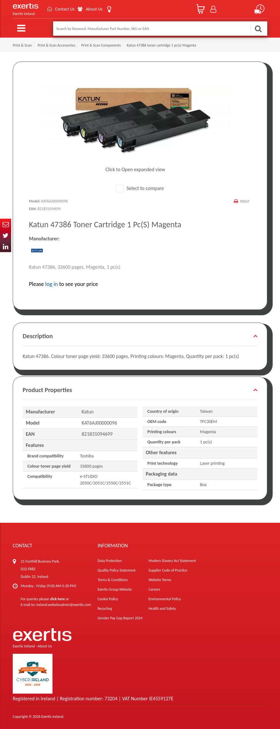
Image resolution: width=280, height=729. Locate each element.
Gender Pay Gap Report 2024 (120, 618)
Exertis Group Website (115, 589)
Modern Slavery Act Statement (172, 560)
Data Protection (110, 560)
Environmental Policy (165, 599)
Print (244, 201)
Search (258, 28)
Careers (154, 589)
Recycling (105, 608)
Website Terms (160, 580)
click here (57, 599)
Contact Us (65, 9)
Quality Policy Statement (117, 570)
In (5, 246)
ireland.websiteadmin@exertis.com (63, 604)
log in (51, 284)
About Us (94, 9)
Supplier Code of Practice (168, 570)
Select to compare (140, 188)
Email (5, 224)
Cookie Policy (108, 599)
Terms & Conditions (113, 580)
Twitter (5, 235)
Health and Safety (162, 608)
